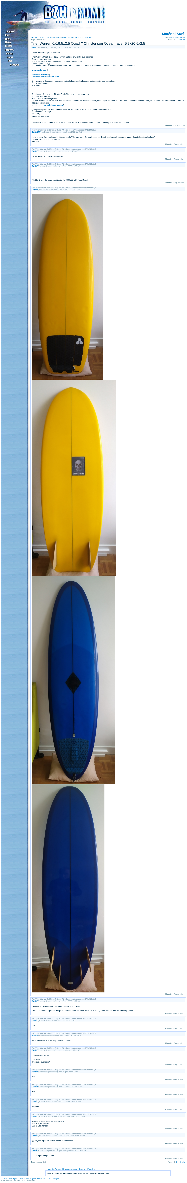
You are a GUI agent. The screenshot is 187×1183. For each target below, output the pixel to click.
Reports (33, 1179)
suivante (182, 40)
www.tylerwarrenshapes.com (45, 76)
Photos (39, 1179)
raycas (35, 1151)
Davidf (34, 47)
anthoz (35, 1035)
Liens (45, 1179)
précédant (174, 37)
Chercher (78, 37)
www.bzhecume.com (53, 105)
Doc (50, 1179)
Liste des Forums (37, 37)
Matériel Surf (173, 34)
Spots (15, 1179)
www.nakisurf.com (40, 74)
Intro (10, 1179)
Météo (21, 1179)
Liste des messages (53, 37)
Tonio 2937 (36, 132)
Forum (27, 1179)
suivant (182, 37)
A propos (56, 1179)
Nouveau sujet (67, 37)
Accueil (4, 1179)
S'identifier (87, 37)
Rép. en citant (180, 125)
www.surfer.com (39, 70)
